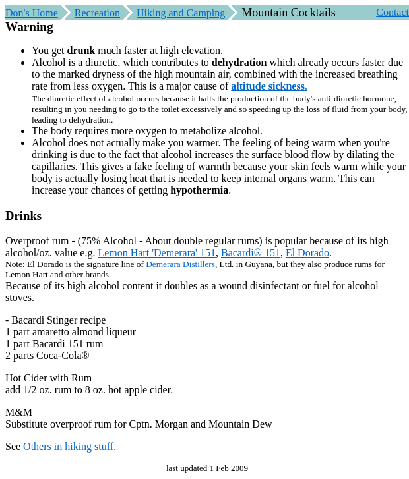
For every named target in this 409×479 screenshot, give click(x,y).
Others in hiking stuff (68, 446)
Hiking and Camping (181, 12)
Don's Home (31, 12)
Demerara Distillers (180, 264)
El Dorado (307, 252)
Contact (392, 12)
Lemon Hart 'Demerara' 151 (157, 252)
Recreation (97, 12)
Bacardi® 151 (250, 252)
